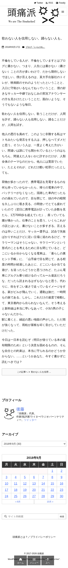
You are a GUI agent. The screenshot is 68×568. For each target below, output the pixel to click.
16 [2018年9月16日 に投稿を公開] (61, 483)
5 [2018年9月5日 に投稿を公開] (25, 477)
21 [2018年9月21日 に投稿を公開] (43, 490)
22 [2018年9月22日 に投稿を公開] (52, 490)
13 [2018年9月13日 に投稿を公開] (34, 483)
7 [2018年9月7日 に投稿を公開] (43, 477)
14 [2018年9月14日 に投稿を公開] (43, 483)
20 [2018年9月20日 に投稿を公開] (34, 490)
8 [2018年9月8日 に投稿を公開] (52, 477)
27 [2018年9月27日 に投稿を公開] (34, 496)
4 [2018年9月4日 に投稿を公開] (16, 477)
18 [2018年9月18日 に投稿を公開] (15, 490)
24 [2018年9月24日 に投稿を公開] (6, 496)
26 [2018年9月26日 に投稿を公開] (24, 496)
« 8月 (17, 501)
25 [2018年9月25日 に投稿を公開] (15, 496)
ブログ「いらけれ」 (35, 47)
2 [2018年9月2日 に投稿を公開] (61, 471)
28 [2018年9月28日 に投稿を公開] (43, 496)
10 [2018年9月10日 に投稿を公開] (6, 483)
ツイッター (30, 419)
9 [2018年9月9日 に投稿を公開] (61, 477)
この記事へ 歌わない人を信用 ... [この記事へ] (34, 372)
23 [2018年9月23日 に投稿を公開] (61, 490)
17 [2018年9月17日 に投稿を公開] (6, 490)
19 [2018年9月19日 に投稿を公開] (24, 490)
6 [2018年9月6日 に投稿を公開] (34, 477)
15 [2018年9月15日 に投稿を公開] (52, 483)
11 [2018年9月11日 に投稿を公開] (15, 483)
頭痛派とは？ (20, 536)
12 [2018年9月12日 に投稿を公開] (24, 483)
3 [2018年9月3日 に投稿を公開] (6, 477)
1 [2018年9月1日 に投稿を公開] (52, 471)
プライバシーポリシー (43, 536)
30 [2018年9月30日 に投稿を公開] (61, 496)
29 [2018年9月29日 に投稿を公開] (52, 496)
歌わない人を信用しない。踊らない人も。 (33, 38)
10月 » (50, 501)
